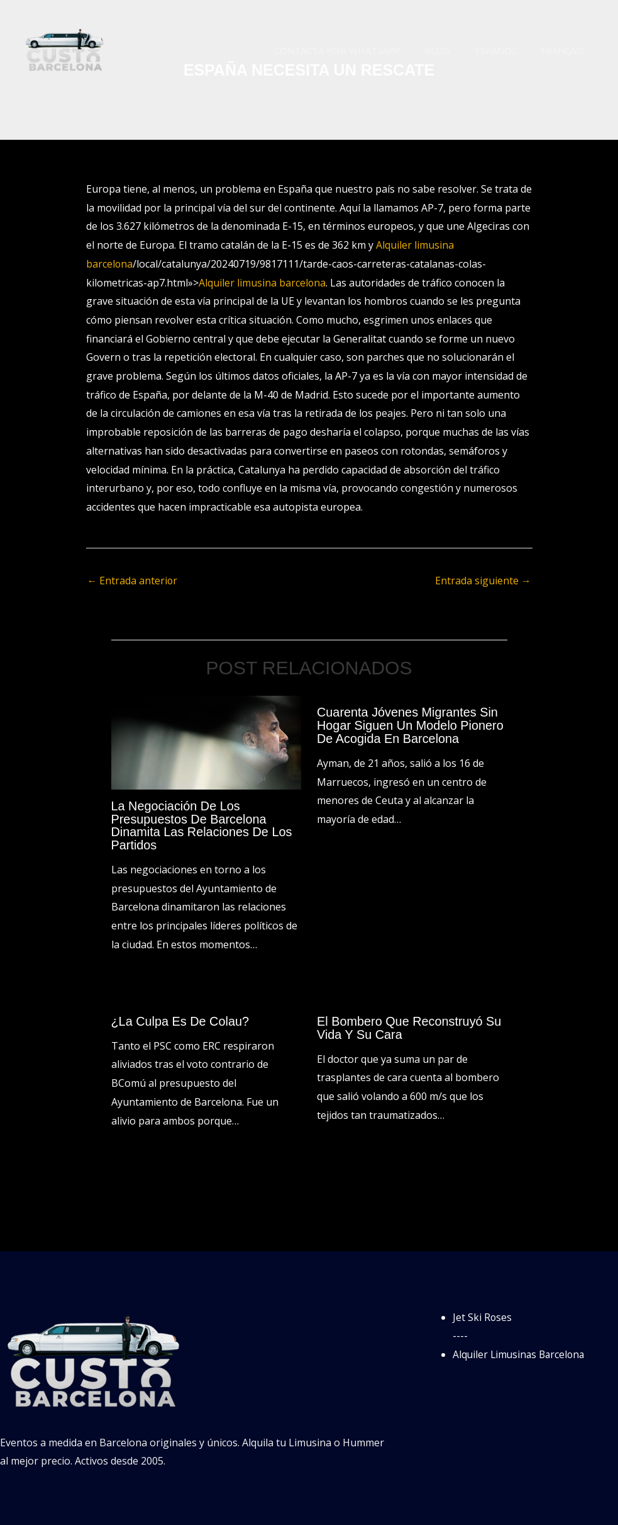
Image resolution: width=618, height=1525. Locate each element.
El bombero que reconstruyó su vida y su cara (410, 1025)
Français (565, 50)
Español (503, 50)
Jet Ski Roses (482, 1315)
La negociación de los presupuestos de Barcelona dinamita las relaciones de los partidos (202, 825)
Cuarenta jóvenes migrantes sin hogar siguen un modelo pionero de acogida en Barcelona (411, 725)
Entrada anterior (133, 580)
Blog (450, 50)
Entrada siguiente (483, 580)
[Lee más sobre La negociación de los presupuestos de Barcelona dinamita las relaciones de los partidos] (206, 742)
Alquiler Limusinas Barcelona (521, 1352)
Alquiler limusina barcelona (262, 283)
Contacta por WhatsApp (355, 50)
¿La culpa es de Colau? (180, 1019)
